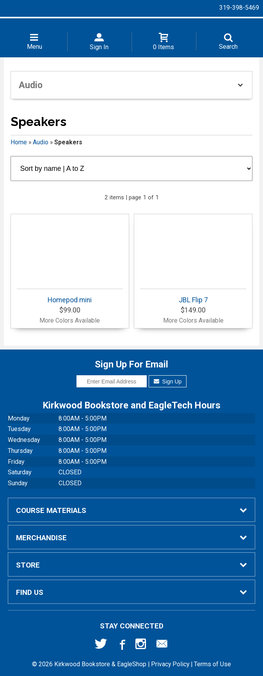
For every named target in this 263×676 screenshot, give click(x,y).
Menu (34, 46)
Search (228, 46)
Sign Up (167, 381)
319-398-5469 (239, 7)
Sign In (99, 47)
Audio (40, 142)
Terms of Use (212, 664)
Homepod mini (70, 296)
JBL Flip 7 (193, 296)
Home (19, 142)
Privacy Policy (170, 664)
